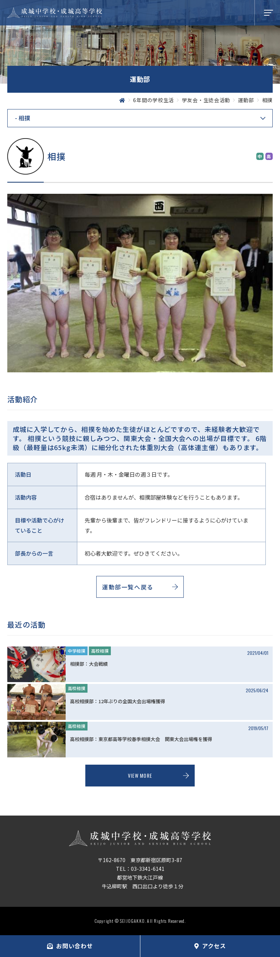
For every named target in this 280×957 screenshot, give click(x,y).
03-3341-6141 (147, 868)
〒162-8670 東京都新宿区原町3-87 (140, 860)
